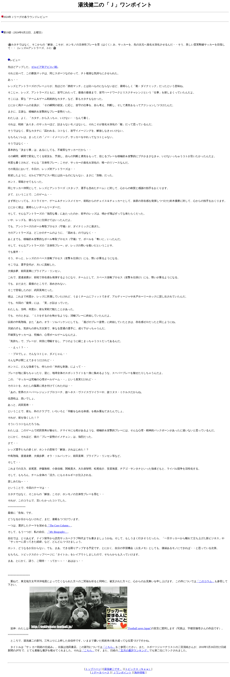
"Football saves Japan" (139, 628)
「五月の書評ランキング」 (133, 650)
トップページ (93, 669)
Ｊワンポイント (122, 672)
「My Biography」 (57, 532)
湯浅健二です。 (113, 669)
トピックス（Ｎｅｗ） (138, 669)
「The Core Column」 (59, 525)
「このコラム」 (205, 581)
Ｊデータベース (100, 672)
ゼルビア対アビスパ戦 (44, 67)
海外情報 (139, 672)
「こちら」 (108, 647)
